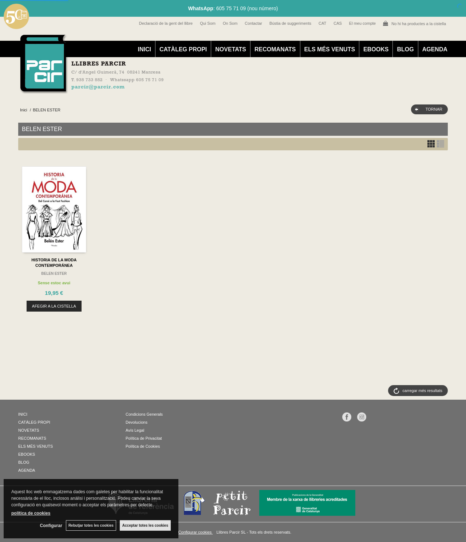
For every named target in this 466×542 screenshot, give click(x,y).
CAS (337, 23)
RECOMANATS (275, 49)
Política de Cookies (143, 446)
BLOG (405, 49)
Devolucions (136, 422)
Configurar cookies (195, 532)
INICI (144, 49)
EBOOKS (375, 49)
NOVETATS (230, 49)
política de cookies (30, 513)
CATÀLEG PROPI (183, 49)
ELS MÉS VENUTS (329, 49)
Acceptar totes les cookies (145, 525)
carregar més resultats (422, 390)
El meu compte (362, 23)
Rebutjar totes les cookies (91, 525)
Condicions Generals (144, 414)
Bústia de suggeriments (290, 23)
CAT (322, 23)
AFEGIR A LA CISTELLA (54, 306)
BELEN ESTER (54, 274)
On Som (230, 23)
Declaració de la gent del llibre (166, 23)
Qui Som (208, 23)
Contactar (253, 23)
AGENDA (434, 49)
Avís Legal (135, 430)
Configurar (51, 525)
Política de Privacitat (144, 438)
